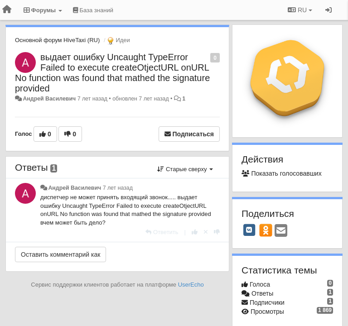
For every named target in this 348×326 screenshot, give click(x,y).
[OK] (265, 230)
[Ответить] (161, 232)
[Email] (281, 231)
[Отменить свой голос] (205, 232)
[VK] (249, 230)
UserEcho (191, 284)
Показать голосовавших (282, 173)
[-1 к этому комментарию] (217, 232)
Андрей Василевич (49, 99)
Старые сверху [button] (185, 169)
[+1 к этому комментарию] (195, 232)
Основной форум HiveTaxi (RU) (57, 40)
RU (300, 10)
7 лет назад (118, 188)
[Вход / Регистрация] (328, 10)
